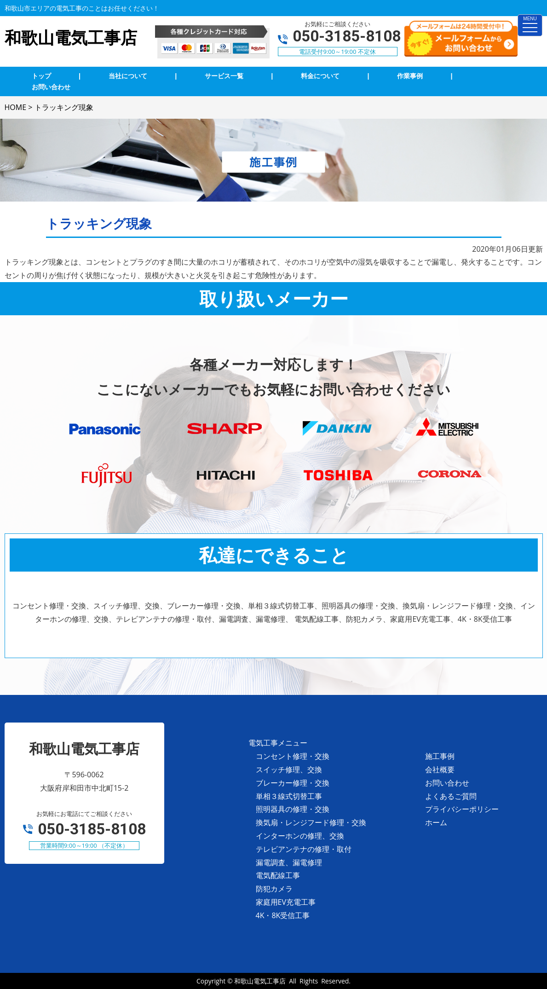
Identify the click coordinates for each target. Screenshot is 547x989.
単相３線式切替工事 (289, 796)
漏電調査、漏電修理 (289, 862)
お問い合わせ (447, 783)
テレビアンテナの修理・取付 (303, 849)
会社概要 (440, 769)
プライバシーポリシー (462, 809)
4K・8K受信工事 (283, 915)
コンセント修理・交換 (292, 756)
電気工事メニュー (277, 743)
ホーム (436, 822)
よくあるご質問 (451, 796)
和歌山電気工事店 (260, 981)
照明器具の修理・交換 (292, 809)
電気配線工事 (278, 875)
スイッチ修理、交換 (289, 769)
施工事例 (440, 756)
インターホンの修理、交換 (300, 836)
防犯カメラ (274, 889)
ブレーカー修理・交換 (292, 783)
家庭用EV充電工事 (286, 902)
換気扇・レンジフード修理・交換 (311, 822)
